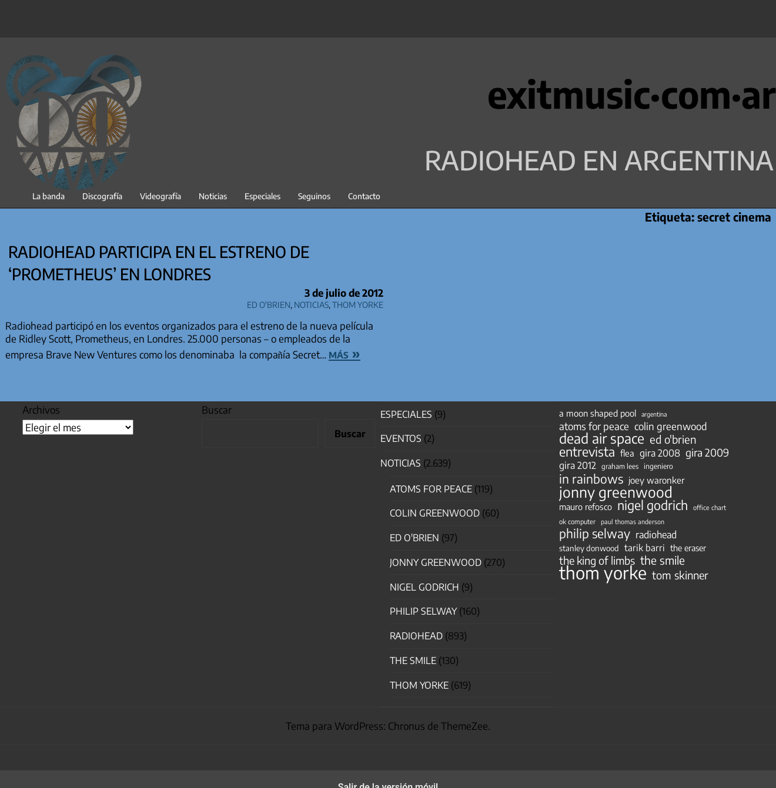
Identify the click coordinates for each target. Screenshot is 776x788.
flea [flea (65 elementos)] (627, 453)
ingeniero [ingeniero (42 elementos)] (658, 466)
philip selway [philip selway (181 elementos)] (594, 533)
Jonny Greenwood (435, 562)
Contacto (364, 196)
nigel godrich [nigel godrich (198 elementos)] (652, 505)
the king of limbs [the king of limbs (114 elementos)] (597, 560)
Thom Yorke (357, 303)
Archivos (41, 409)
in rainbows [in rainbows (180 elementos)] (591, 479)
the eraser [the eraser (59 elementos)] (688, 547)
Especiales (262, 196)
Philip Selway (423, 611)
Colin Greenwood (435, 513)
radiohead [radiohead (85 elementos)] (656, 535)
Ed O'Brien (268, 303)
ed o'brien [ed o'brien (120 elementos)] (673, 439)
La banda (48, 196)
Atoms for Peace (431, 489)
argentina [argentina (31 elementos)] (654, 414)
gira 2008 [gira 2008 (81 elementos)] (660, 453)
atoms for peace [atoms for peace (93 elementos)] (594, 426)
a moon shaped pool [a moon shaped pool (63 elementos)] (597, 413)
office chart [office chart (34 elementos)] (709, 507)
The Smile (413, 660)
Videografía (160, 196)
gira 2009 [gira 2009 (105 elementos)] (707, 452)
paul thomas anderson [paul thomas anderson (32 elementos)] (632, 521)
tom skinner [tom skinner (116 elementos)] (680, 575)
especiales (406, 414)
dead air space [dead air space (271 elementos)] (601, 438)
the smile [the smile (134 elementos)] (662, 560)
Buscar (217, 409)
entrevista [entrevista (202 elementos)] (587, 452)
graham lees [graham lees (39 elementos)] (619, 466)
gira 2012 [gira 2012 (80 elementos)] (577, 465)
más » (344, 353)
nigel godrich (424, 587)
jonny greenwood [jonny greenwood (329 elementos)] (616, 492)
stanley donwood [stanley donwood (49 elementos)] (589, 548)
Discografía (102, 196)
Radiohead (416, 636)
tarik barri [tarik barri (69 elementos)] (644, 547)
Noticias (213, 196)
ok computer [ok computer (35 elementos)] (577, 521)
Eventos (401, 438)
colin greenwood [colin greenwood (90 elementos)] (670, 426)
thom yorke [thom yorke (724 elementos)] (603, 572)
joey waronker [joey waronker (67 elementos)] (656, 479)
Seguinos (314, 196)
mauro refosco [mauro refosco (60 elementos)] (585, 506)
